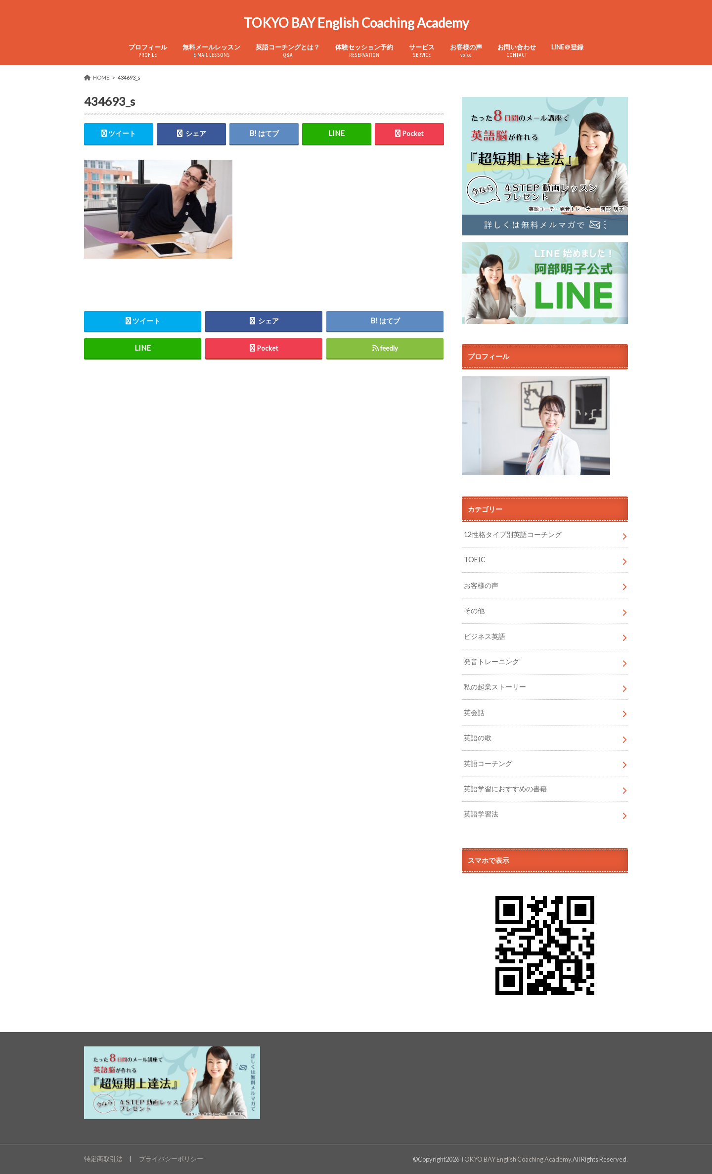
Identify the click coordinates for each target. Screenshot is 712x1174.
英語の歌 (477, 737)
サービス (422, 50)
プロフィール (148, 50)
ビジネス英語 (484, 636)
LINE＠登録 (567, 47)
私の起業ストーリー (495, 686)
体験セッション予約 (364, 50)
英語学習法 (481, 814)
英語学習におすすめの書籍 (505, 788)
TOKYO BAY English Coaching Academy (356, 23)
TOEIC (475, 559)
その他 (474, 610)
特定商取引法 (103, 1159)
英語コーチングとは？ (288, 50)
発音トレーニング (491, 661)
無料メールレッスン (211, 50)
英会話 (474, 712)
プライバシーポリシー (171, 1159)
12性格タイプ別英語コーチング (513, 534)
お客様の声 (466, 50)
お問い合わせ (516, 50)
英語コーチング (488, 763)
